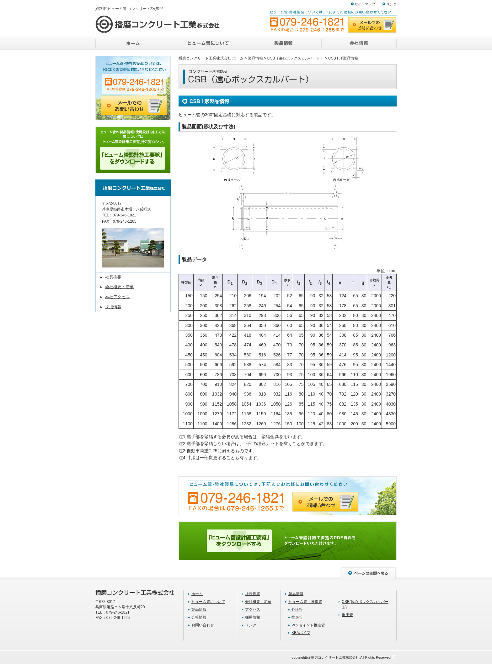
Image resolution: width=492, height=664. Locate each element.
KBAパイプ (300, 632)
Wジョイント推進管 (308, 625)
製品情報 (255, 58)
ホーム (197, 594)
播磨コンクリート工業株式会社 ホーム (211, 58)
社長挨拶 (113, 277)
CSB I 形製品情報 (209, 101)
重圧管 (347, 615)
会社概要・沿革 (119, 286)
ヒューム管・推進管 (305, 601)
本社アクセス (117, 296)
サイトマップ (365, 4)
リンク (391, 4)
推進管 (297, 617)
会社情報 (198, 617)
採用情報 (113, 306)
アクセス (252, 609)
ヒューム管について (208, 601)
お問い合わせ (202, 625)
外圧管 (297, 609)
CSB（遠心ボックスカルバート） (295, 58)
